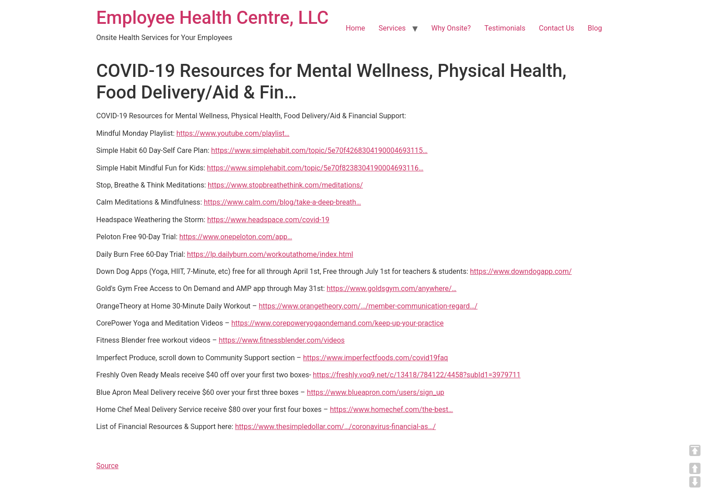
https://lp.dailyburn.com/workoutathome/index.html (270, 254)
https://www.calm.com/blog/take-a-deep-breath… (282, 202)
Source (107, 465)
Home (355, 28)
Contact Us (557, 28)
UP (695, 468)
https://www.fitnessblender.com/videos (281, 340)
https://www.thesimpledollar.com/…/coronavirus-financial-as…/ (335, 426)
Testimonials (504, 28)
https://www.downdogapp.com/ (520, 271)
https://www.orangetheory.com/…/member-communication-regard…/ (368, 306)
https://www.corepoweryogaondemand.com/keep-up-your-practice (338, 323)
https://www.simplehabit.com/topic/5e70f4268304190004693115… (319, 150)
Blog (595, 28)
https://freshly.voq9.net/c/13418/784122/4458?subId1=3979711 (417, 375)
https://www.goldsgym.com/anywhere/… (391, 288)
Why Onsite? (451, 28)
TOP (695, 450)
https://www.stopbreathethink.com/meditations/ (285, 185)
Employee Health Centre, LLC (212, 17)
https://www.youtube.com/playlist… (232, 133)
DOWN (695, 482)
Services (392, 28)
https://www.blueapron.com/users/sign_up (375, 392)
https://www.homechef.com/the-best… (391, 409)
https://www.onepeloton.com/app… (235, 237)
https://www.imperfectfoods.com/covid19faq (375, 357)
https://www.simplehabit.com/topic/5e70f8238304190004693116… (315, 168)
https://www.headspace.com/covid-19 (268, 219)
